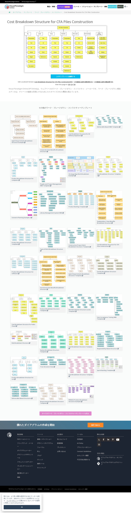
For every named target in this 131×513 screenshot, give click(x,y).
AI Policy (80, 443)
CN (72, 84)
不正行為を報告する (83, 460)
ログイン (120, 6)
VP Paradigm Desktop (29, 1)
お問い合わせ (61, 451)
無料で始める (95, 425)
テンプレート (28, 12)
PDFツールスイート (23, 439)
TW (74, 84)
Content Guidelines (84, 451)
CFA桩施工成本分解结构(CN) (83, 82)
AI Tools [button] (65, 7)
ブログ (39, 455)
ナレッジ (40, 460)
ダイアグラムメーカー (24, 450)
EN (69, 84)
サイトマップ (41, 468)
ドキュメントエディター (25, 462)
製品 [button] (49, 6)
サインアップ (112, 6)
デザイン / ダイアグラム (45, 443)
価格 (105, 6)
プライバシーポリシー (84, 447)
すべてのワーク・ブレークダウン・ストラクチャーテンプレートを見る (65, 413)
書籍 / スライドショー (44, 439)
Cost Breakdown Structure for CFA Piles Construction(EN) (53, 82)
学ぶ (38, 451)
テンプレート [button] (98, 6)
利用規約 (80, 439)
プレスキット (61, 447)
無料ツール (40, 464)
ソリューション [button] (87, 6)
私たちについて (62, 439)
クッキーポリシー (12, 501)
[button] (54, 6)
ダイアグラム (17, 12)
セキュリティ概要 (83, 455)
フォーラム (40, 447)
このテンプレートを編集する (65, 76)
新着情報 (60, 443)
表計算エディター (23, 473)
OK (22, 507)
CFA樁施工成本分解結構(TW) (103, 82)
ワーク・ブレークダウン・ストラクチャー (48, 12)
